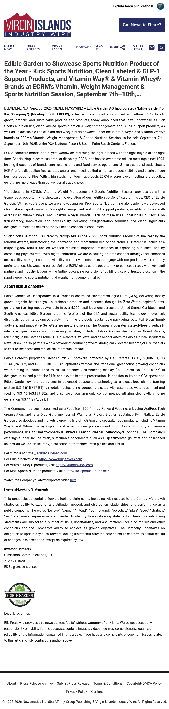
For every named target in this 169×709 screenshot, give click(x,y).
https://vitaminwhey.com (74, 465)
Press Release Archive (36, 683)
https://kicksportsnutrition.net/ (86, 471)
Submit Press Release (73, 683)
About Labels (57, 47)
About (11, 683)
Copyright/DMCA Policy (144, 683)
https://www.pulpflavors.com (60, 459)
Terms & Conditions (107, 683)
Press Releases (33, 47)
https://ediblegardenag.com (46, 453)
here (73, 480)
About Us (100, 47)
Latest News (9, 47)
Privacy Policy (76, 692)
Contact (83, 47)
